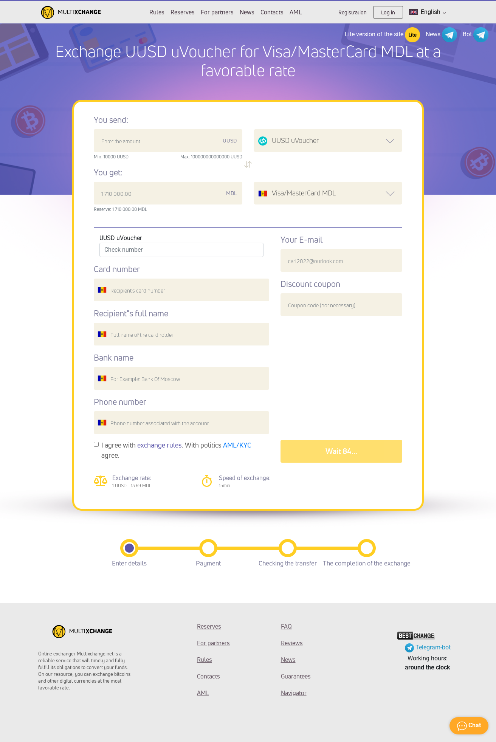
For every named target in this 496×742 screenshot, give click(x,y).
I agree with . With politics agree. (176, 450)
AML (296, 12)
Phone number (120, 401)
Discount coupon (310, 284)
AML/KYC (237, 444)
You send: (111, 119)
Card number (117, 269)
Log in (388, 12)
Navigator (294, 693)
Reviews (292, 643)
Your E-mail (301, 239)
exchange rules (159, 444)
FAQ (286, 626)
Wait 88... (341, 451)
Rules (156, 12)
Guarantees (296, 676)
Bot (475, 34)
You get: (108, 172)
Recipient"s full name (131, 313)
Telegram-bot (428, 647)
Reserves (182, 12)
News (247, 12)
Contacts (272, 12)
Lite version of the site (382, 34)
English (427, 12)
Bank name (113, 357)
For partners (217, 12)
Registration (352, 12)
